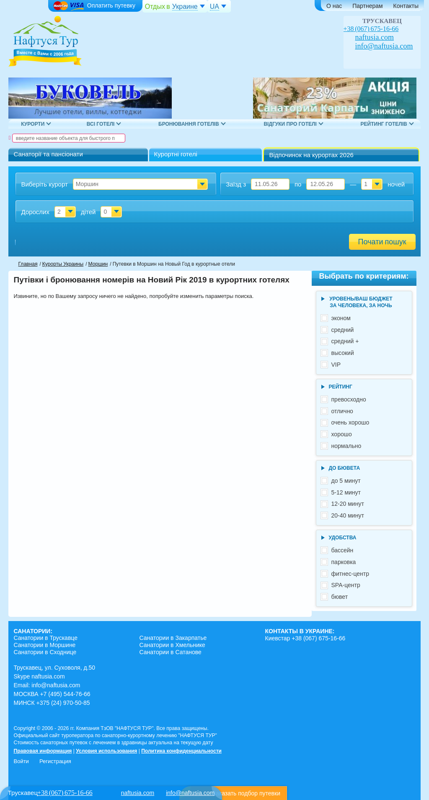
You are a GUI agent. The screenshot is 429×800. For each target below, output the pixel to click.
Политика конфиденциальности (181, 751)
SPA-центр (345, 585)
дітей (88, 211)
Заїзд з (236, 184)
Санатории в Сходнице (44, 652)
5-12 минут (346, 492)
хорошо (341, 434)
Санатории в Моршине (44, 645)
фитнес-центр (350, 573)
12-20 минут (347, 503)
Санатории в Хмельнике (172, 645)
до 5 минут (346, 480)
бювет (339, 596)
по (298, 184)
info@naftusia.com (384, 46)
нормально (346, 446)
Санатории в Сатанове (170, 652)
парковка (343, 562)
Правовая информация (42, 751)
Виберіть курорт (44, 184)
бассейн (342, 550)
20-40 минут (347, 515)
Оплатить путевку (94, 6)
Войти (20, 761)
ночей (396, 184)
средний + (345, 341)
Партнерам (367, 6)
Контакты (406, 6)
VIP (336, 364)
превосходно (348, 399)
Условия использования (106, 751)
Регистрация (55, 761)
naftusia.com (374, 37)
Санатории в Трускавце (45, 637)
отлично (342, 411)
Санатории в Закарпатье (173, 637)
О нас (334, 6)
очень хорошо (350, 422)
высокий (342, 353)
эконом (341, 318)
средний (342, 329)
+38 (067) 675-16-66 (371, 28)
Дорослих (35, 211)
